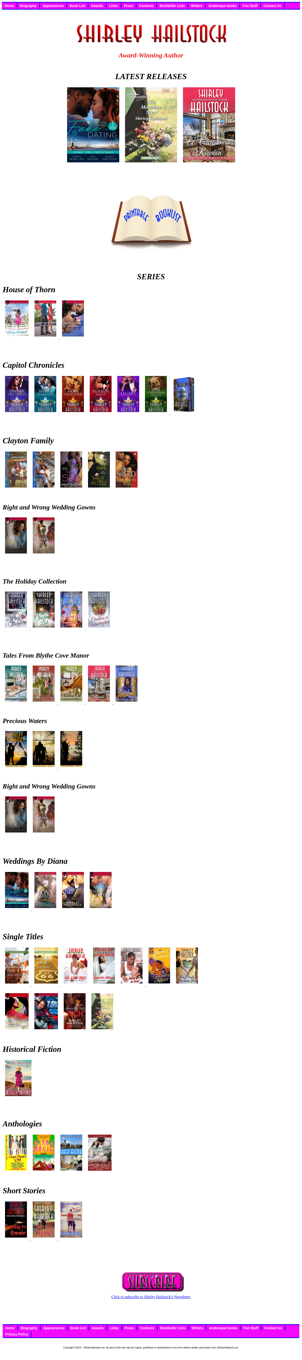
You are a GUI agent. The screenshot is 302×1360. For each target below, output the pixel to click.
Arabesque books (222, 6)
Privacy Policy (16, 1334)
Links (113, 6)
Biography (28, 6)
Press (128, 6)
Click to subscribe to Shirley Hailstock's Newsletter (151, 1295)
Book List (77, 6)
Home (9, 6)
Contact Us (272, 6)
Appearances (53, 6)
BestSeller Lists (172, 6)
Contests (146, 6)
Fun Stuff (250, 6)
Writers (196, 6)
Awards (97, 6)
